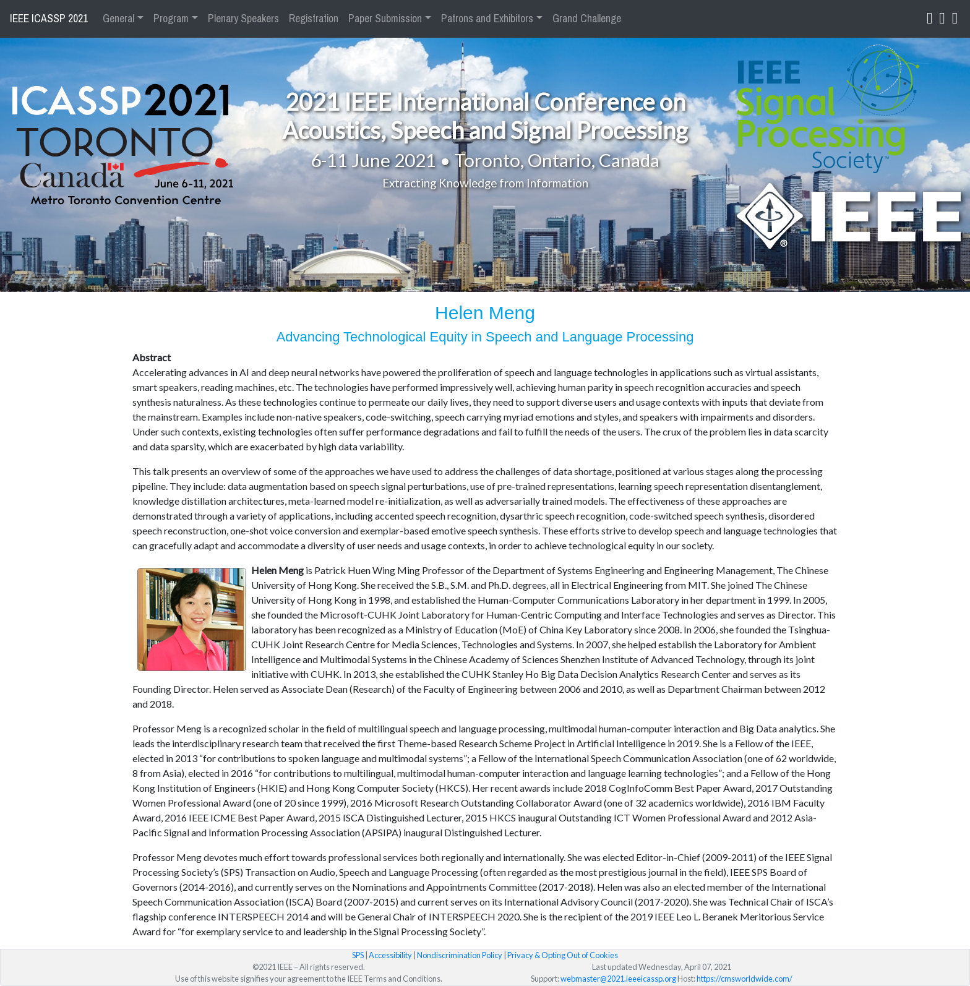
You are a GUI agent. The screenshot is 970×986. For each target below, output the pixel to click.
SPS (358, 955)
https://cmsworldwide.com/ (744, 979)
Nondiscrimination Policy (459, 955)
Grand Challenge (586, 18)
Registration (313, 18)
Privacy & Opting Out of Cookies (562, 955)
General (118, 18)
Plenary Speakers (243, 18)
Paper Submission (385, 18)
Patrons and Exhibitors (487, 18)
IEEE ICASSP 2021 (49, 18)
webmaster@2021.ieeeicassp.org (618, 979)
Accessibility (390, 955)
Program (171, 18)
